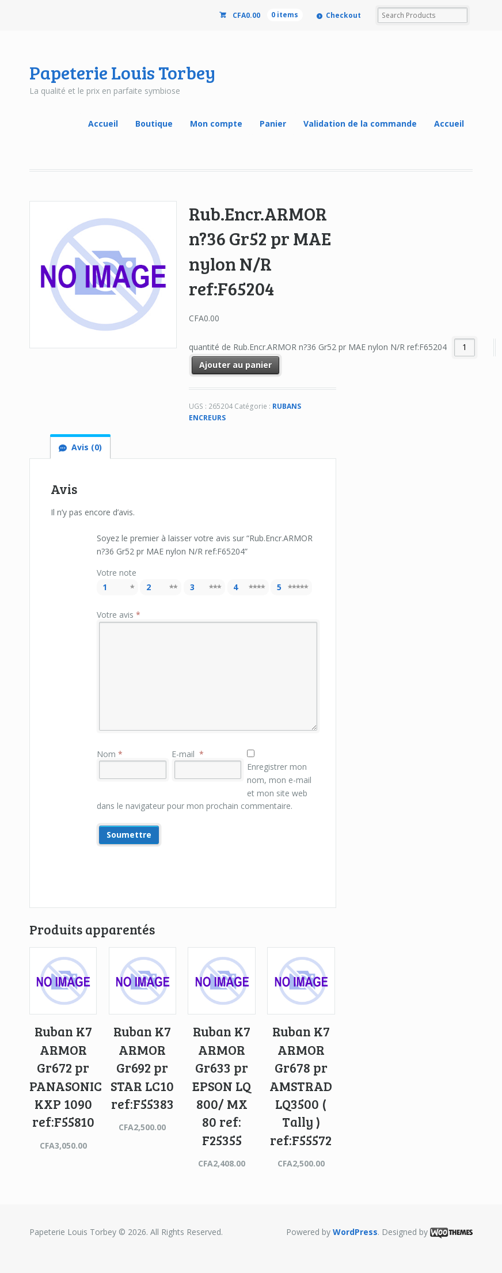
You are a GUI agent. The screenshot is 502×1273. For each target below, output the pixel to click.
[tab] (80, 447)
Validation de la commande (360, 123)
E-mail (188, 753)
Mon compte (216, 123)
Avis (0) (86, 447)
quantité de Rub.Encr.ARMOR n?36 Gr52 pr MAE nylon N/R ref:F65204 (318, 346)
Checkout (343, 15)
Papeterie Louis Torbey (122, 72)
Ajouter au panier (235, 364)
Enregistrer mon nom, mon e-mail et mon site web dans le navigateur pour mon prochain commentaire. (204, 786)
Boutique (154, 123)
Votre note (116, 572)
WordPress (355, 1231)
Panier (273, 123)
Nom (110, 753)
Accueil (103, 123)
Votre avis (118, 614)
